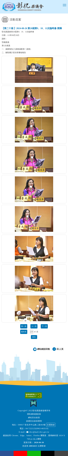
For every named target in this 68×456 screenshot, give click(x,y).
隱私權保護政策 (34, 414)
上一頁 (34, 326)
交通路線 (51, 425)
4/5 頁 (36, 332)
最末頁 (23, 332)
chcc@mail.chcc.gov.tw (37, 432)
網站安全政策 (34, 418)
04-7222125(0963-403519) (37, 428)
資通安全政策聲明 (34, 421)
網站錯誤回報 (43, 349)
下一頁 (44, 326)
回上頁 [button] (60, 349)
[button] (64, 5)
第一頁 (23, 326)
